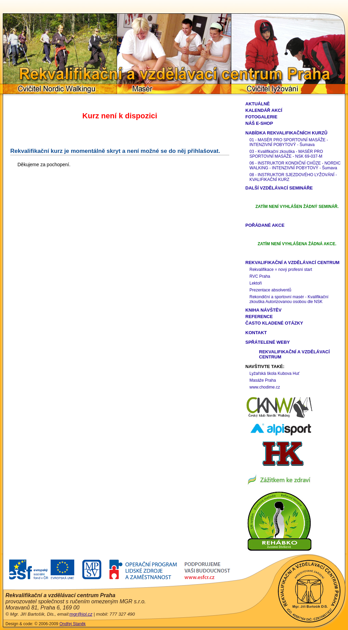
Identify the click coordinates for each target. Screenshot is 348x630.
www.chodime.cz (264, 387)
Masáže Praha (262, 380)
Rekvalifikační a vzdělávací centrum (292, 262)
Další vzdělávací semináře (279, 188)
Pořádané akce (264, 225)
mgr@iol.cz (80, 614)
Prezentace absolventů (270, 290)
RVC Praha (259, 276)
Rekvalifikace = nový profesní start (280, 269)
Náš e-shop (259, 123)
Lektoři (255, 283)
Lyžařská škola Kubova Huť (274, 373)
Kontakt (256, 332)
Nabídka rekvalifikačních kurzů (286, 132)
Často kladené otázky (274, 323)
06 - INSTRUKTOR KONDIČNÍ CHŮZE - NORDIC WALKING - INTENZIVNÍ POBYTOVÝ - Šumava (294, 165)
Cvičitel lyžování (288, 89)
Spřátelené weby (267, 342)
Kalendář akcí (263, 110)
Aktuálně (257, 103)
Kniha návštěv (263, 310)
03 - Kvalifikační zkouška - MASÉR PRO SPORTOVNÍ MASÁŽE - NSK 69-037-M (286, 154)
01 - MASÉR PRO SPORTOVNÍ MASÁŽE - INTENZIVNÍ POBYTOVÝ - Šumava (288, 142)
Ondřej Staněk (73, 623)
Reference (259, 316)
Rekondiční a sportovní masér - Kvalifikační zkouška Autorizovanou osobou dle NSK (288, 299)
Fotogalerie (261, 116)
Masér (174, 89)
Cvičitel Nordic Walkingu (60, 89)
